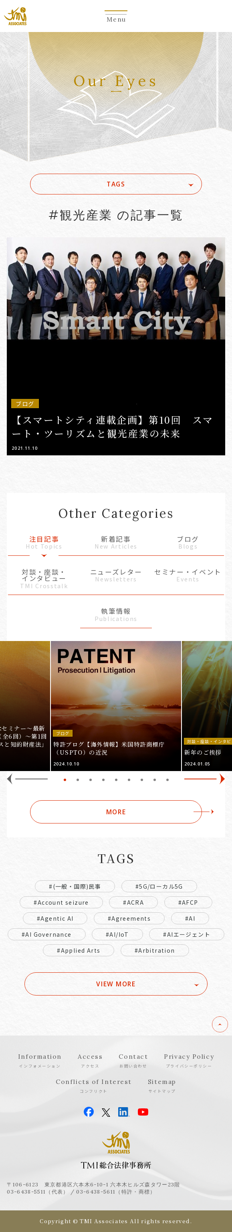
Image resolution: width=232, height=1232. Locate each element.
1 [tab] (65, 780)
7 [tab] (142, 780)
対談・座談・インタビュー (44, 579)
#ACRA (133, 902)
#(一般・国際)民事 (75, 886)
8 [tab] (154, 780)
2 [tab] (78, 780)
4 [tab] (103, 780)
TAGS (116, 184)
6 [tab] (129, 780)
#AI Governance (47, 934)
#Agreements (129, 918)
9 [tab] (167, 780)
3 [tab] (90, 780)
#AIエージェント (186, 934)
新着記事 (116, 543)
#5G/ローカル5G (159, 886)
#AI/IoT (117, 934)
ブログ (188, 543)
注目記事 (44, 543)
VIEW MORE (115, 984)
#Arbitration (155, 950)
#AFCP (188, 902)
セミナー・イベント (188, 576)
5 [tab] (116, 780)
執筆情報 (116, 615)
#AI (190, 918)
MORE (116, 811)
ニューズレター (116, 576)
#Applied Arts (78, 950)
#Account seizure (61, 902)
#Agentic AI (55, 918)
